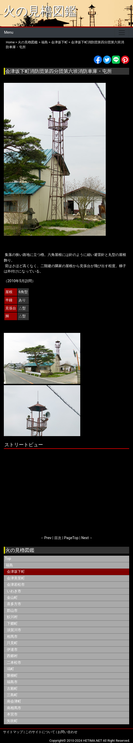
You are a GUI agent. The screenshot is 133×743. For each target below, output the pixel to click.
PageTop (71, 538)
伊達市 (12, 649)
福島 (44, 42)
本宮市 (12, 714)
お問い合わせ (67, 732)
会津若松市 (16, 584)
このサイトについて (40, 732)
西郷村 (12, 656)
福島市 (12, 682)
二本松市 (14, 662)
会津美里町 (16, 578)
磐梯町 (12, 675)
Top (8, 558)
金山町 (12, 597)
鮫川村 (12, 617)
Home (10, 42)
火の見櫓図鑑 (40, 11)
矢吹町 (12, 721)
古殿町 (12, 688)
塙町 (10, 669)
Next (85, 538)
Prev (47, 538)
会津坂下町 (59, 42)
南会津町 (14, 701)
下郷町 (12, 623)
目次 (57, 538)
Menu (8, 32)
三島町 (12, 695)
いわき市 (14, 591)
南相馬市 (14, 708)
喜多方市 (14, 604)
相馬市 (12, 636)
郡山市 (12, 610)
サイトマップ (13, 732)
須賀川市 (14, 630)
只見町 (12, 643)
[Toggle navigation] (122, 33)
